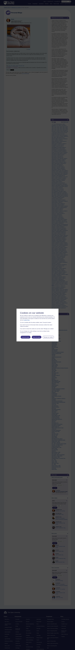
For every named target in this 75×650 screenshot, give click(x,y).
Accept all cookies (25, 337)
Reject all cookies (36, 337)
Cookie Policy (27, 320)
